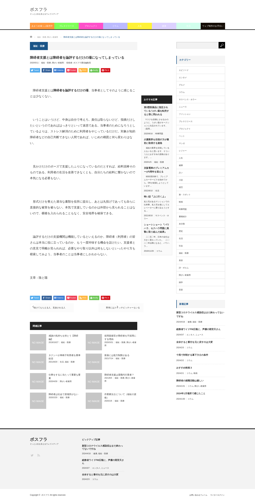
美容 (181, 260)
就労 (181, 187)
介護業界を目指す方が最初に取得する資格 (156, 141)
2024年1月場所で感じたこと (190, 393)
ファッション (185, 114)
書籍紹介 (183, 216)
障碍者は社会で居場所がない (63, 395)
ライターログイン (217, 496)
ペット (182, 136)
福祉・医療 (46, 63)
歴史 (181, 231)
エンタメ (183, 77)
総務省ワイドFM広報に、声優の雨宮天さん (198, 329)
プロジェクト (91, 26)
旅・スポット (185, 194)
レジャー (183, 151)
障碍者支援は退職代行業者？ (119, 375)
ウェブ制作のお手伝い (212, 26)
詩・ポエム (184, 268)
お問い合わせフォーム (194, 496)
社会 (181, 246)
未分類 (182, 224)
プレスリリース (66, 26)
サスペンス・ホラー (187, 99)
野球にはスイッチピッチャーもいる (111, 308)
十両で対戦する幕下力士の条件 (192, 355)
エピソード (184, 70)
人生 (140, 26)
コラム (115, 26)
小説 (181, 180)
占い (181, 173)
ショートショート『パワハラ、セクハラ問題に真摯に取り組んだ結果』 (156, 228)
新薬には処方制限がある (116, 356)
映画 (181, 202)
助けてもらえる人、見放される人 (55, 308)
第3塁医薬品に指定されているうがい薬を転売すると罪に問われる (156, 111)
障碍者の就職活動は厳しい (190, 380)
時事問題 (159, 133)
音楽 (181, 290)
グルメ (182, 85)
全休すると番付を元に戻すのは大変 (194, 342)
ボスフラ (38, 9)
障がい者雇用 (58, 63)
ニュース (183, 107)
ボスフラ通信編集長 (82, 63)
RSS (38, 456)
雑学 (181, 282)
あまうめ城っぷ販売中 (42, 26)
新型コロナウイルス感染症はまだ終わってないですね (200, 314)
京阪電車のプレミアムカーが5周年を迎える (156, 170)
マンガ (182, 143)
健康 (164, 26)
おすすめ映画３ (184, 367)
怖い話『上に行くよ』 (155, 196)
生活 (188, 26)
